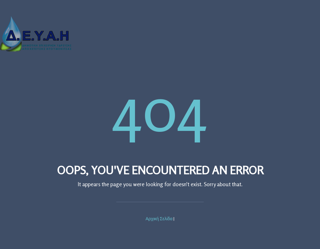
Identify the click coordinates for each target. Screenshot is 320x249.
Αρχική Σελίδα (159, 218)
